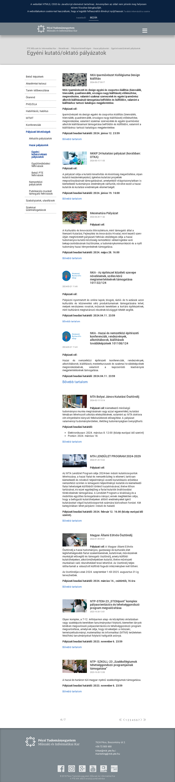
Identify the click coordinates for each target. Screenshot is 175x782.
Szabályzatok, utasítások (40, 200)
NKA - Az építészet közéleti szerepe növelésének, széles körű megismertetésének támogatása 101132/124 (113, 278)
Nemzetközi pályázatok (35, 183)
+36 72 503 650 (103, 746)
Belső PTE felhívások (37, 174)
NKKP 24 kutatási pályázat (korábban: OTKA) (115, 155)
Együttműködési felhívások (41, 165)
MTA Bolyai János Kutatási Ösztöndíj (114, 397)
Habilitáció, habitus (37, 111)
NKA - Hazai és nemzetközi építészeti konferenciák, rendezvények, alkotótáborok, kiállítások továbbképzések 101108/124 (114, 338)
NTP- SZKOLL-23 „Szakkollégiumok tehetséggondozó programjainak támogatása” (113, 665)
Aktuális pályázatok (40, 138)
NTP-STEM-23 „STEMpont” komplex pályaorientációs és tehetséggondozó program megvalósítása (114, 604)
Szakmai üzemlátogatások (36, 208)
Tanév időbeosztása (37, 90)
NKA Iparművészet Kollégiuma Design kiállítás (115, 76)
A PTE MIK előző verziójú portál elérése (87, 778)
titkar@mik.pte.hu (105, 750)
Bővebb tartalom (72, 139)
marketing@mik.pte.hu (107, 753)
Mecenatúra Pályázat (104, 213)
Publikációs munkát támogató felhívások (41, 192)
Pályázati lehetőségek (38, 131)
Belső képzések (34, 76)
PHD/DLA (31, 104)
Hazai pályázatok (38, 145)
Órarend (30, 97)
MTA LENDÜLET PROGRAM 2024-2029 (115, 456)
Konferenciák (33, 124)
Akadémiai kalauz (36, 83)
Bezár (93, 17)
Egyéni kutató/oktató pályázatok (39, 154)
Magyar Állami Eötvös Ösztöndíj (111, 535)
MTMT (29, 118)
